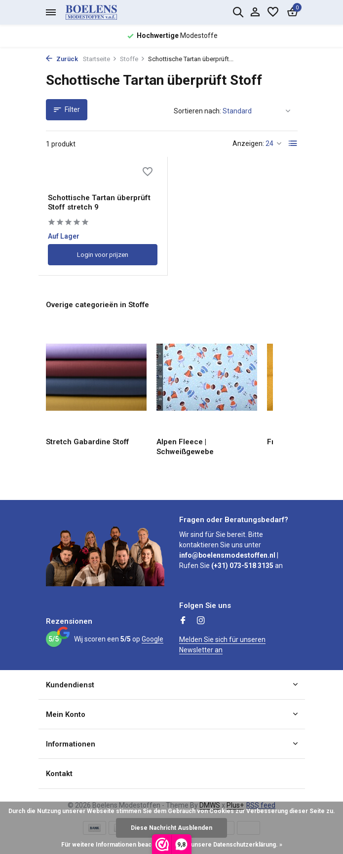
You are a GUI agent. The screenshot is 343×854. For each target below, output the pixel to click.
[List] (293, 143)
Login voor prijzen (103, 256)
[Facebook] (183, 622)
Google (152, 639)
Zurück (62, 59)
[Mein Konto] (255, 12)
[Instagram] (201, 622)
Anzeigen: (248, 143)
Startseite (100, 59)
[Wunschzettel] (272, 12)
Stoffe (132, 59)
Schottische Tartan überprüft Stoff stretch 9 (99, 204)
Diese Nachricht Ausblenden (171, 827)
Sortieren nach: (197, 111)
